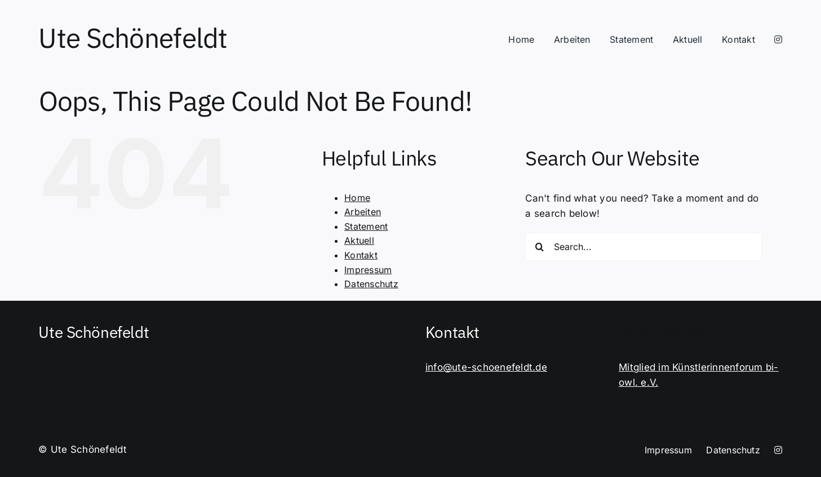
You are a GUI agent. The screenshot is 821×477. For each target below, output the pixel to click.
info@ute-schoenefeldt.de (486, 367)
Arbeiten (362, 211)
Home (357, 197)
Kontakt (361, 255)
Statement (366, 226)
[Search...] (643, 247)
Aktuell (359, 240)
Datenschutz (371, 283)
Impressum (368, 269)
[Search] (539, 247)
